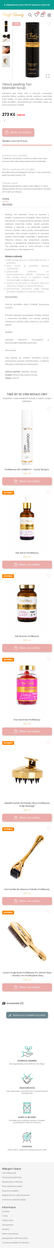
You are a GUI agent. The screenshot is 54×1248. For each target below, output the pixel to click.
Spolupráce (7, 1224)
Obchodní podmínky (12, 1177)
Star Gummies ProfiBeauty (27, 719)
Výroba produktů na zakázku (15, 1242)
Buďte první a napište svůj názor (27, 1015)
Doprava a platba (10, 1190)
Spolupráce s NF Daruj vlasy (15, 1238)
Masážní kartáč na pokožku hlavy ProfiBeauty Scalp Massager (27, 804)
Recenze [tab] (7, 204)
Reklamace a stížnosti (12, 1181)
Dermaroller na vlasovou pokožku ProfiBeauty (27, 889)
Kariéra (5, 1229)
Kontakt (5, 1211)
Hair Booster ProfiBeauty (27, 636)
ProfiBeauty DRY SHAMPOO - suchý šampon (27, 469)
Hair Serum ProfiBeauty (27, 552)
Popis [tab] (5, 199)
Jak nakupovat (9, 1173)
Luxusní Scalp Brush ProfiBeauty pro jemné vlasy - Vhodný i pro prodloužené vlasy (27, 974)
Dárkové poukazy (10, 1233)
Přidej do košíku (18, 132)
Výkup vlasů (7, 1220)
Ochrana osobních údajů (14, 1199)
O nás (5, 1216)
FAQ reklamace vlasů (12, 1186)
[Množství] (4, 121)
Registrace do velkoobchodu (16, 1195)
